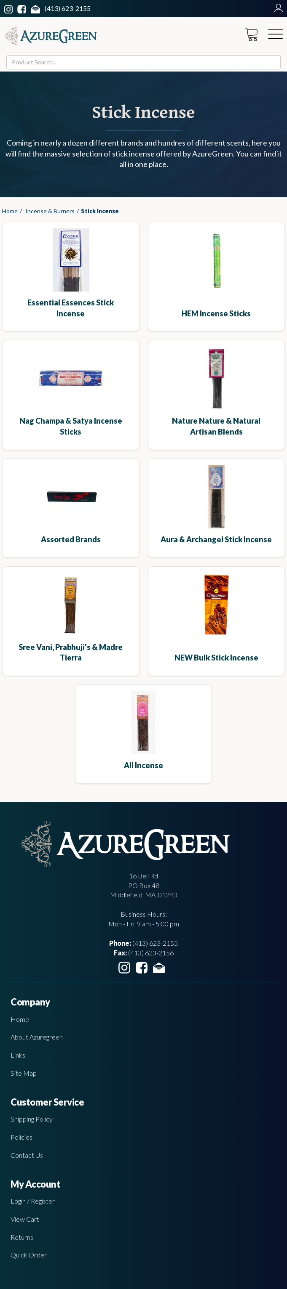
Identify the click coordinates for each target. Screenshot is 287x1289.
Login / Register (33, 1201)
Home (10, 211)
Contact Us (27, 1155)
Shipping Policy (32, 1119)
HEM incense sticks (216, 313)
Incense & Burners (50, 211)
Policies (21, 1137)
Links (18, 1055)
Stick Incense (100, 211)
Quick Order (29, 1255)
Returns (22, 1237)
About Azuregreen (37, 1037)
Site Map (24, 1073)
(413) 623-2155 (68, 8)
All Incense (143, 765)
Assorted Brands (71, 539)
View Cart (25, 1219)
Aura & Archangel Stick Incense (216, 539)
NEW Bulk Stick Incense (216, 657)
